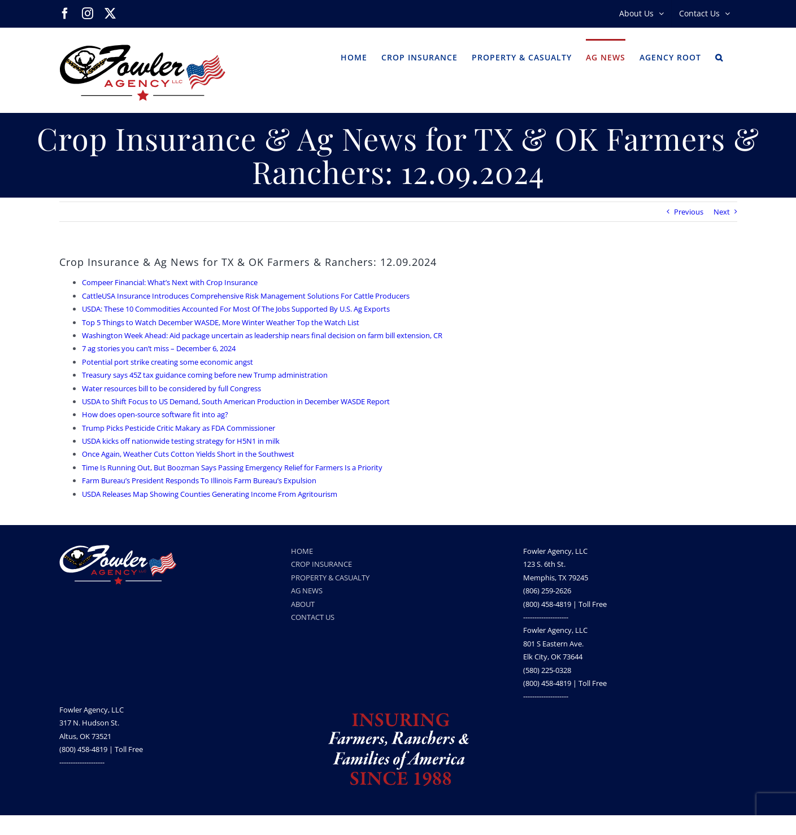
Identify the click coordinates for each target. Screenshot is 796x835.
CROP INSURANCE (321, 564)
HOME (302, 551)
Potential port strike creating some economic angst (167, 362)
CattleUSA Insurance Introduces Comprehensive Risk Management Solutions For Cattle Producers (246, 296)
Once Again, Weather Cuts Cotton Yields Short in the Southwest (188, 454)
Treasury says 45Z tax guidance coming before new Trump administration (205, 375)
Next (722, 212)
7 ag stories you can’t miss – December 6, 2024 (159, 348)
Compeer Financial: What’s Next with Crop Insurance (170, 282)
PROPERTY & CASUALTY (330, 577)
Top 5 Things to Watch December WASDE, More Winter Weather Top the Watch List (220, 322)
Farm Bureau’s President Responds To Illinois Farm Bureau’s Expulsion (199, 480)
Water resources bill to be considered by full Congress (171, 388)
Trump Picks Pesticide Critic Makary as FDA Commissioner (178, 428)
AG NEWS (307, 590)
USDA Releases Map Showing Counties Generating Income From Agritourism (209, 494)
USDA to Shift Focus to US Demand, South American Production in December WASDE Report (236, 401)
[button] (719, 56)
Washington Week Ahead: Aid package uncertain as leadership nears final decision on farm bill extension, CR (262, 335)
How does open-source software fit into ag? (155, 414)
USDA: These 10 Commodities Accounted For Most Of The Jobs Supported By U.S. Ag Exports (236, 309)
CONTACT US (312, 617)
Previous (688, 212)
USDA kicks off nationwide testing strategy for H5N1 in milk (181, 441)
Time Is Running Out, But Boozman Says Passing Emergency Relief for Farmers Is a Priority (232, 467)
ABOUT (303, 604)
